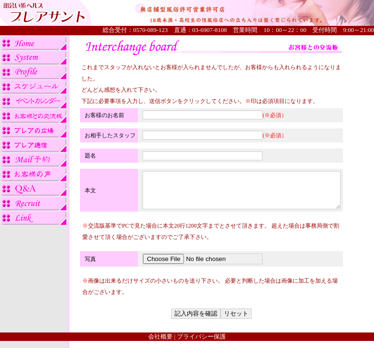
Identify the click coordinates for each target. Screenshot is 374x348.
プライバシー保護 (201, 343)
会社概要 (160, 343)
